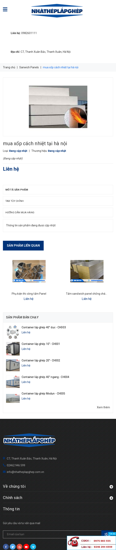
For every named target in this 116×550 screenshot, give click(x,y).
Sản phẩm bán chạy (22, 317)
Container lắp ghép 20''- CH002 (41, 356)
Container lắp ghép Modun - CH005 (43, 384)
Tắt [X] (112, 533)
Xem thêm (103, 396)
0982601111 (24, 33)
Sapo (66, 542)
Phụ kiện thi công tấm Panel (29, 293)
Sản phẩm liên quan (23, 245)
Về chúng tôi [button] (58, 459)
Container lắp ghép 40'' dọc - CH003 (44, 327)
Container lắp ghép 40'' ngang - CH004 (45, 370)
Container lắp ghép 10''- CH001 (41, 341)
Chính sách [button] (58, 470)
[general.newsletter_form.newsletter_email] (58, 507)
